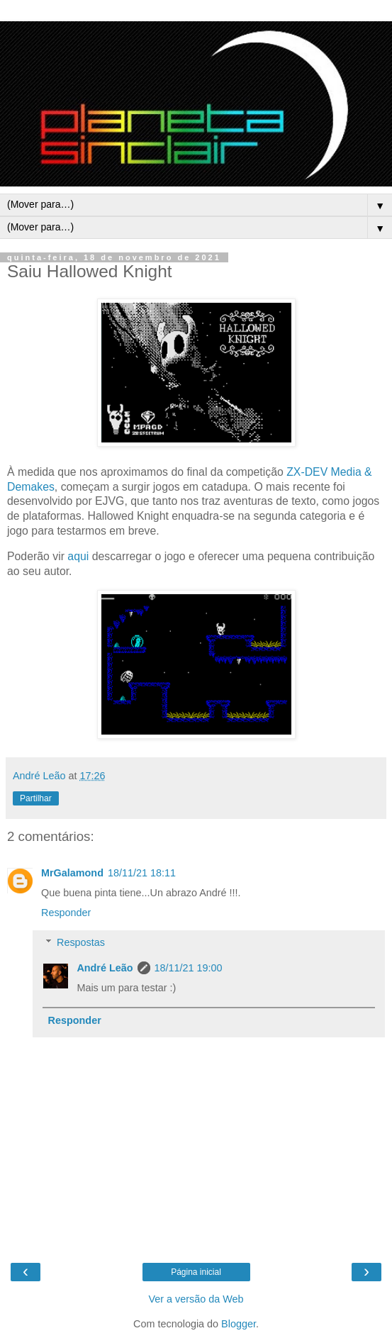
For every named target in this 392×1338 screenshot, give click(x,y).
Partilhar (36, 798)
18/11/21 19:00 (189, 968)
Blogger (238, 1323)
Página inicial (196, 1272)
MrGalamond (72, 873)
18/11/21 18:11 (142, 873)
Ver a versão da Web (195, 1299)
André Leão (105, 968)
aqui (79, 556)
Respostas (81, 942)
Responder (66, 912)
